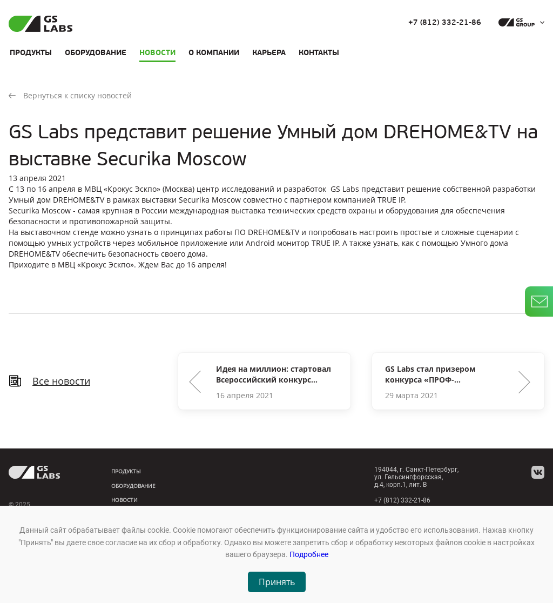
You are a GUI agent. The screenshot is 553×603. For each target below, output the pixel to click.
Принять (277, 582)
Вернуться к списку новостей (70, 95)
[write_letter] (539, 301)
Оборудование (95, 52)
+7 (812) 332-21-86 (444, 22)
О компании (213, 52)
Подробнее (308, 554)
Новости (157, 52)
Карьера (269, 52)
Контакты (319, 52)
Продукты (31, 52)
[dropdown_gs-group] (518, 22)
